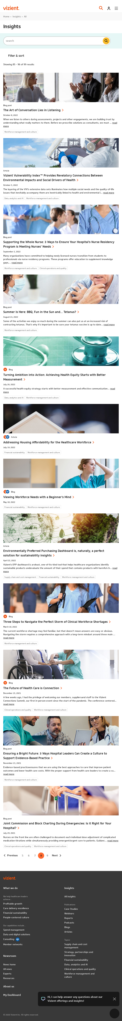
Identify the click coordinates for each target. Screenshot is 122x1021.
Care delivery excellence (16, 908)
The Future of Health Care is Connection (31, 688)
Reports (68, 918)
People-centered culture (16, 917)
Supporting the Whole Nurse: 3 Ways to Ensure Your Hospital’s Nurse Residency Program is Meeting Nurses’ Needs (58, 244)
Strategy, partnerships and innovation (78, 954)
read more (108, 192)
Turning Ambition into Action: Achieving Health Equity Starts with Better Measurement (54, 377)
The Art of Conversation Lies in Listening (32, 110)
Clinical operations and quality (80, 969)
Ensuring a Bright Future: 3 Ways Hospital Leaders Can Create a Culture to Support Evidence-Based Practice (55, 756)
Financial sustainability (15, 912)
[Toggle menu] (116, 8)
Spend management (13, 929)
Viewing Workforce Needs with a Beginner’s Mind (37, 497)
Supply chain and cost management (75, 946)
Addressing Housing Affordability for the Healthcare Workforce (47, 442)
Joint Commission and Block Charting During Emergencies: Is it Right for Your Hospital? (57, 825)
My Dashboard (12, 995)
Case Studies (71, 908)
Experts (7, 973)
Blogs (67, 927)
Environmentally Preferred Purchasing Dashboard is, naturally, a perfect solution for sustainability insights (53, 553)
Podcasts (69, 922)
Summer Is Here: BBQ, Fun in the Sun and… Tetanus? (39, 312)
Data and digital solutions (16, 934)
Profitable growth (12, 903)
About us (8, 986)
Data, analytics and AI (76, 964)
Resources (8, 978)
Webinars (69, 913)
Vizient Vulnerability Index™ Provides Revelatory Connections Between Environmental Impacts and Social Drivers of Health (53, 178)
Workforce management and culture (79, 975)
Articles (68, 931)
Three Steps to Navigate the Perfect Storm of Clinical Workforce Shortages (55, 622)
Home (6, 16)
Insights (17, 16)
